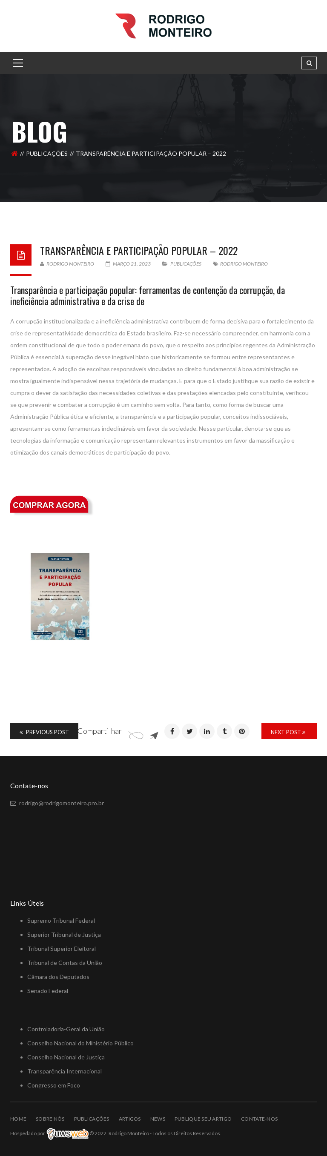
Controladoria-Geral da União (66, 1029)
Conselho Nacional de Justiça (66, 1057)
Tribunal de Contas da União (64, 962)
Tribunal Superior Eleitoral (61, 948)
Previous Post (44, 732)
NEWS (157, 1119)
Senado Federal (47, 990)
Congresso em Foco (53, 1085)
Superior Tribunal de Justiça (64, 934)
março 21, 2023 (129, 263)
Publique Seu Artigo (203, 1119)
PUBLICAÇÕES (47, 153)
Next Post (288, 732)
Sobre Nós (50, 1119)
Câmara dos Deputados (58, 976)
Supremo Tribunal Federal (61, 920)
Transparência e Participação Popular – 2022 (139, 250)
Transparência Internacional (64, 1071)
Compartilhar (99, 730)
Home (18, 1119)
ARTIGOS (130, 1119)
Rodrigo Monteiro (67, 263)
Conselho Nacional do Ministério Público (80, 1043)
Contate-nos (259, 1119)
